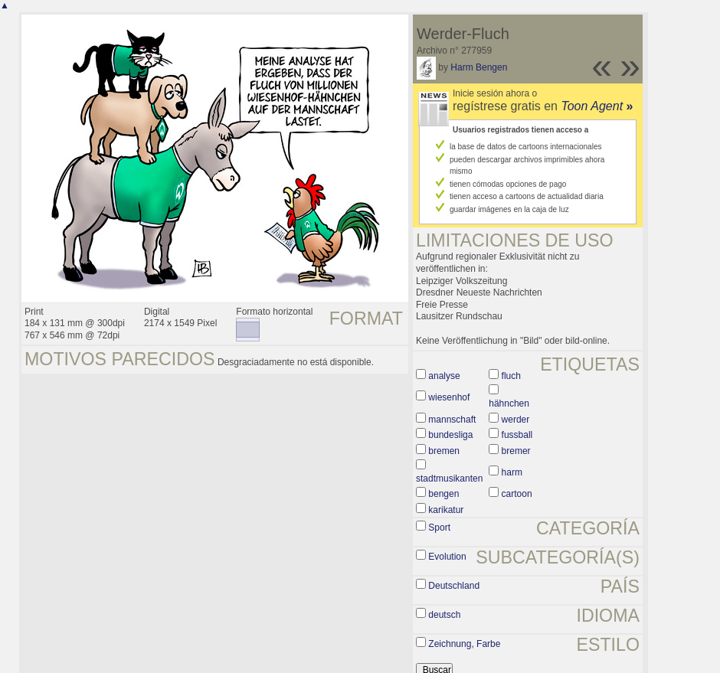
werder (516, 419)
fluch (511, 376)
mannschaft (452, 419)
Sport (439, 527)
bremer (516, 451)
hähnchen (509, 403)
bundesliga (450, 435)
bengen (443, 493)
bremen (444, 451)
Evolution (447, 556)
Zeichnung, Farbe (464, 644)
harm (512, 472)
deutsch (444, 614)
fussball (517, 435)
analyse (444, 376)
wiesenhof (449, 397)
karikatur (445, 510)
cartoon (517, 493)
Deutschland (453, 585)
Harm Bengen (478, 67)
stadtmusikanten (449, 478)
